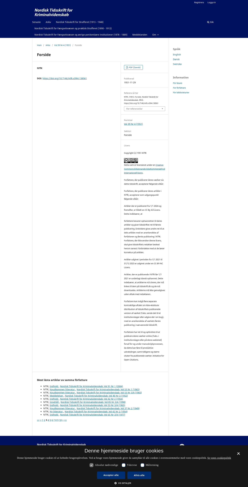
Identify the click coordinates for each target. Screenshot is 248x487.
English (177, 54)
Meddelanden (139, 34)
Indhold (54, 386)
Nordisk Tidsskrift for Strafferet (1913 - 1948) (79, 22)
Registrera (199, 2)
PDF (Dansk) (134, 67)
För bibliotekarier (181, 92)
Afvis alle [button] (139, 475)
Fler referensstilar (134, 108)
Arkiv (48, 22)
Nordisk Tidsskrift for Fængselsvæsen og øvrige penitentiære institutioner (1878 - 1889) (80, 34)
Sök (210, 22)
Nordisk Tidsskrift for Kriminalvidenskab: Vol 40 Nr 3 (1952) (96, 395)
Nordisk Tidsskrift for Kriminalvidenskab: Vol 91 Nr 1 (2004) (91, 386)
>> (65, 420)
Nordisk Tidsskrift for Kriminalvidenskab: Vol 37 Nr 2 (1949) (108, 408)
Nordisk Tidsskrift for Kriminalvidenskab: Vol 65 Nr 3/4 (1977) (92, 414)
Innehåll (54, 402)
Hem (39, 45)
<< (38, 420)
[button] (124, 483)
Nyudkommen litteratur (62, 389)
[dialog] (124, 466)
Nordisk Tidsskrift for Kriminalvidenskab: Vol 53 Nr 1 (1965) (108, 389)
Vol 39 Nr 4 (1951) (62, 45)
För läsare (177, 83)
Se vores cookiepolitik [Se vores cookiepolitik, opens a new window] (219, 458)
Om (154, 34)
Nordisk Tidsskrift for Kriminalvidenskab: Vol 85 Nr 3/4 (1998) (93, 402)
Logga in (212, 2)
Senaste (36, 22)
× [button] (238, 454)
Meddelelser (57, 395)
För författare (179, 87)
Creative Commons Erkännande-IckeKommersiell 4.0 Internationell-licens (144, 168)
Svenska (177, 63)
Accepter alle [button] (111, 475)
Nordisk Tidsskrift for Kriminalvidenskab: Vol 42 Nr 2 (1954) (91, 398)
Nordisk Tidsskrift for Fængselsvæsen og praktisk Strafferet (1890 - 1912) (73, 28)
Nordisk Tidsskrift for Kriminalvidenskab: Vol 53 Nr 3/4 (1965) (109, 392)
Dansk (176, 59)
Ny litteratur (56, 411)
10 (60, 420)
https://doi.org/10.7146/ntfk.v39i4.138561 (65, 78)
